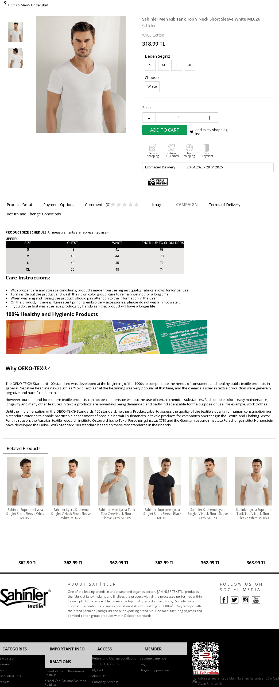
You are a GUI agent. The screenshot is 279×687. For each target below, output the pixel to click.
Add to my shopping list (251, 101)
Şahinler (149, 20)
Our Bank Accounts (106, 592)
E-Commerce (154, 663)
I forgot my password (155, 598)
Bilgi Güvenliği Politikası (62, 611)
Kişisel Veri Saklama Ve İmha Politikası (65, 603)
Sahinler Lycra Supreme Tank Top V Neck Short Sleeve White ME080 (253, 480)
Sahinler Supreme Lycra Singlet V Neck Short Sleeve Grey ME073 (207, 480)
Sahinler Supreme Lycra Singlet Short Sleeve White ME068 (25, 480)
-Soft (140, 663)
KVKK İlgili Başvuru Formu (63, 617)
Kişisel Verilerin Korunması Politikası (64, 594)
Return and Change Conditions (114, 586)
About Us (99, 604)
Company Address (105, 610)
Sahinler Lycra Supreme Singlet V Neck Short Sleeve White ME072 (71, 480)
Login (143, 592)
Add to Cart (204, 100)
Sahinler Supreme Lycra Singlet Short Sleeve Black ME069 (162, 480)
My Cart (97, 598)
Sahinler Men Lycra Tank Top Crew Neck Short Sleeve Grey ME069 (117, 480)
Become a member (154, 586)
